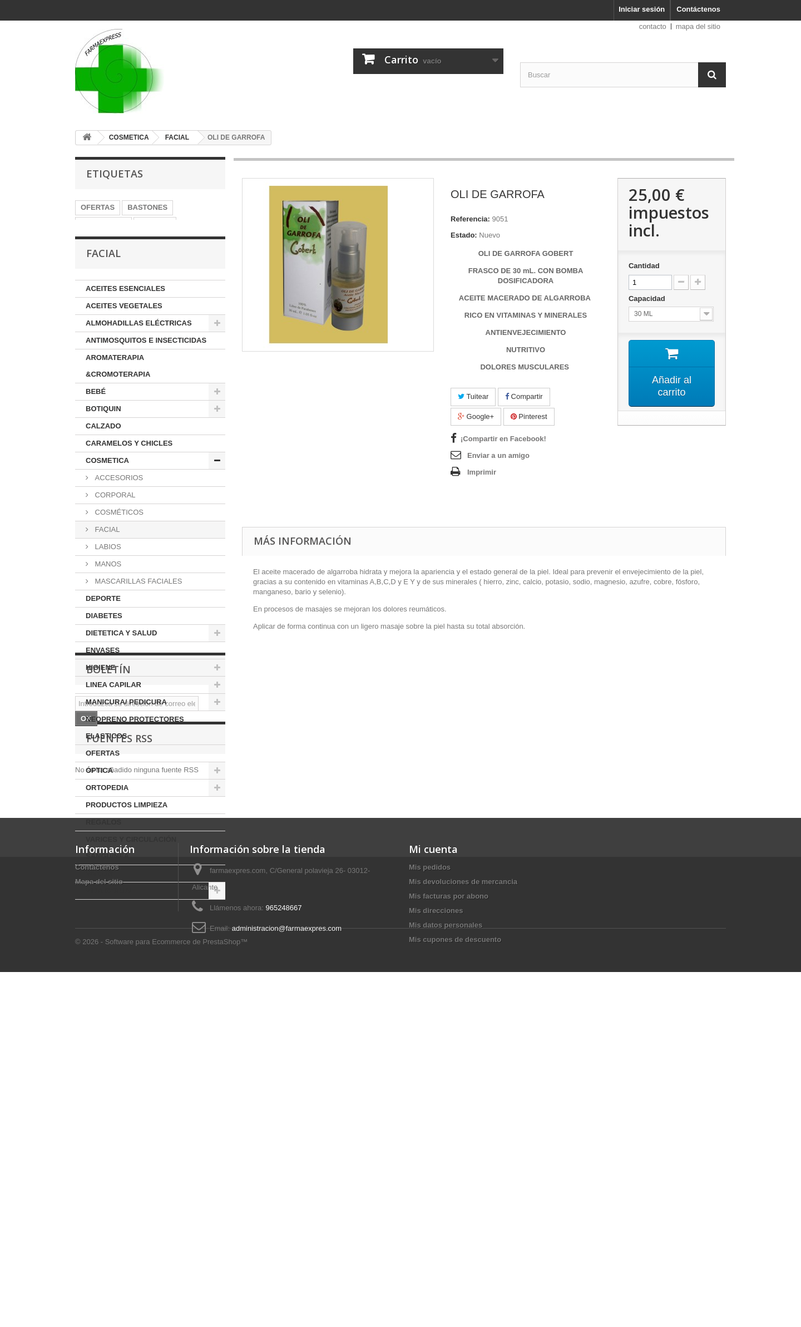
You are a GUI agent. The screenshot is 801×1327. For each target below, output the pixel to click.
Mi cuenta (433, 1166)
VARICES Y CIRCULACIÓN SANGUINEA (131, 878)
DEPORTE (103, 629)
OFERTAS (98, 207)
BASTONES (147, 207)
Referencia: (470, 219)
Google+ (476, 416)
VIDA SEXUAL (110, 921)
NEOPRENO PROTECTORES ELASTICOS (135, 758)
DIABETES (104, 646)
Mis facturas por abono (448, 1213)
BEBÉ (96, 422)
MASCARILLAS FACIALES (137, 612)
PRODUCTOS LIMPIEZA (126, 835)
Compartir (524, 396)
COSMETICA (107, 491)
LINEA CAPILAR (113, 715)
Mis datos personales (445, 1242)
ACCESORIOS (118, 508)
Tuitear (473, 396)
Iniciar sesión (642, 9)
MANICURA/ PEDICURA (126, 732)
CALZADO (103, 456)
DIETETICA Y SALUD (121, 663)
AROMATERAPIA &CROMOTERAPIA (118, 396)
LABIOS (107, 577)
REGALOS (103, 853)
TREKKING (99, 240)
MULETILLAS (103, 224)
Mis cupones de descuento (455, 1256)
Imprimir (481, 472)
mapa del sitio (698, 26)
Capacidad (648, 298)
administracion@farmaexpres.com (287, 1245)
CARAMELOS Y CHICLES (129, 474)
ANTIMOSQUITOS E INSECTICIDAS (146, 371)
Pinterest (529, 416)
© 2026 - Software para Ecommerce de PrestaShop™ (161, 1297)
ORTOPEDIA (107, 818)
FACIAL (106, 560)
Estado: (464, 235)
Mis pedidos (430, 1184)
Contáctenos (698, 9)
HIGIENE (100, 698)
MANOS (107, 594)
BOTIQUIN (103, 439)
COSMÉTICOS (118, 543)
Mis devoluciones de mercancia (463, 1199)
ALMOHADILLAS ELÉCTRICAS (139, 353)
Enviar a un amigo (498, 455)
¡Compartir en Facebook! (503, 439)
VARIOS (99, 904)
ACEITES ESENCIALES (125, 319)
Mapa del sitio (99, 1199)
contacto (652, 26)
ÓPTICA (99, 801)
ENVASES (103, 681)
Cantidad (644, 266)
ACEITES (154, 224)
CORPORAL (114, 525)
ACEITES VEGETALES (124, 336)
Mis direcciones (436, 1228)
